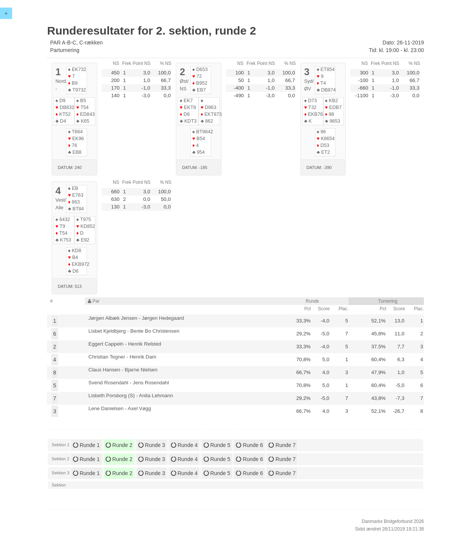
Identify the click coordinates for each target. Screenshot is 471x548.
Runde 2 (119, 445)
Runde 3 (151, 445)
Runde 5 (217, 445)
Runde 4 (184, 445)
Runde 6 (249, 445)
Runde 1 (86, 445)
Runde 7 (282, 445)
